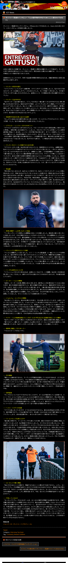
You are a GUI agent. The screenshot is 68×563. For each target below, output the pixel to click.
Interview (14, 532)
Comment (10, 534)
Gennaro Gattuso (19, 534)
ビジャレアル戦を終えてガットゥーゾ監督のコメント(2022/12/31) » (43, 549)
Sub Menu (64, 3)
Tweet (5, 530)
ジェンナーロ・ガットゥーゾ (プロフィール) (17, 524)
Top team (20, 532)
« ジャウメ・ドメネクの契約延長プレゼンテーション (20, 544)
